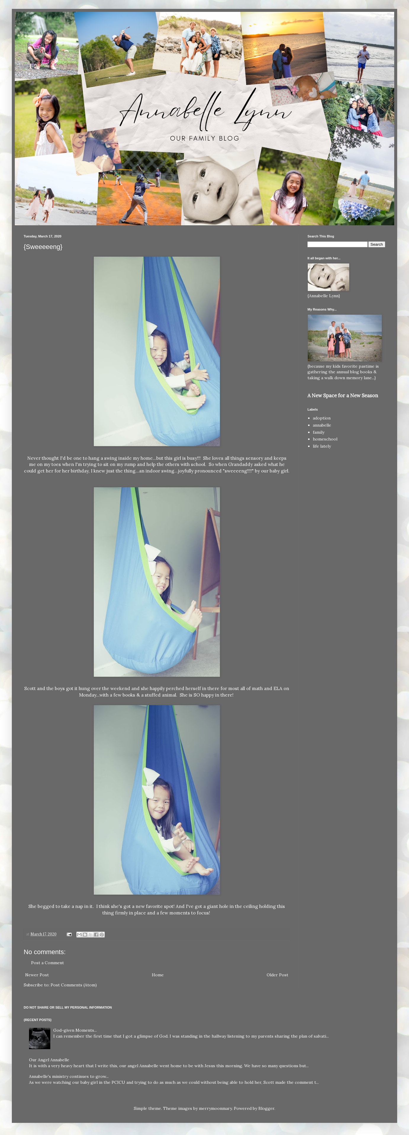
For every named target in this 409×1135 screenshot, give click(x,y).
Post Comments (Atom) (74, 985)
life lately (322, 446)
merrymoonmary (215, 1108)
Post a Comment (47, 962)
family (318, 432)
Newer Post (37, 975)
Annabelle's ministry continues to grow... (69, 1076)
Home (158, 975)
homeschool (325, 439)
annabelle (322, 425)
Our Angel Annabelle (49, 1059)
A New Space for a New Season (342, 395)
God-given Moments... (75, 1030)
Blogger (266, 1108)
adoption (322, 418)
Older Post (277, 975)
